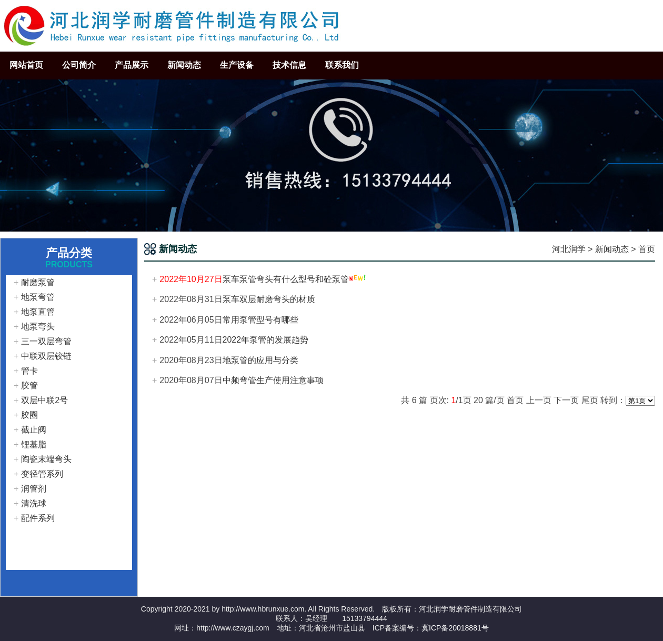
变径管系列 (42, 473)
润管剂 (33, 488)
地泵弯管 (38, 297)
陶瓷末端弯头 (46, 459)
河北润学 (569, 249)
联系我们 (342, 65)
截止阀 (33, 429)
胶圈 (29, 414)
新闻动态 (184, 65)
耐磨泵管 (38, 282)
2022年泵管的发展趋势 (266, 339)
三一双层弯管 (46, 341)
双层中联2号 (44, 400)
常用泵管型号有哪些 (260, 319)
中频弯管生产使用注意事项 (273, 380)
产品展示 (131, 65)
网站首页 (26, 65)
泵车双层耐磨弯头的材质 (269, 299)
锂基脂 (33, 444)
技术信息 (289, 65)
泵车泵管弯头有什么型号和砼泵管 (286, 279)
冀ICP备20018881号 (455, 628)
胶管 (29, 385)
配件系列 (38, 518)
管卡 (29, 370)
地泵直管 (38, 311)
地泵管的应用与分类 (260, 360)
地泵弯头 (38, 326)
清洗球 (33, 503)
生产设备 (237, 65)
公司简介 (79, 65)
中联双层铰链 (46, 356)
